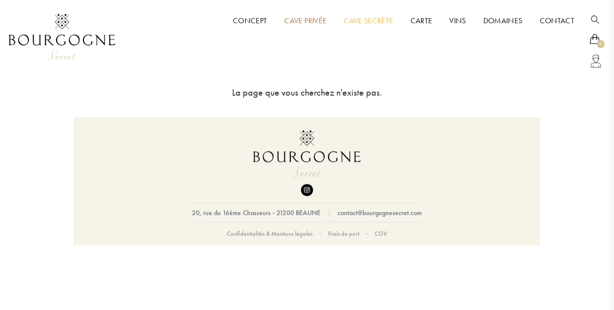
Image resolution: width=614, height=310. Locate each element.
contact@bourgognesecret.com (380, 212)
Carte (421, 20)
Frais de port (343, 234)
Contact (557, 20)
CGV (381, 234)
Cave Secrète (368, 20)
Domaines (503, 20)
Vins (457, 20)
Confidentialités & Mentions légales (270, 234)
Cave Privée (305, 20)
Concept (250, 20)
